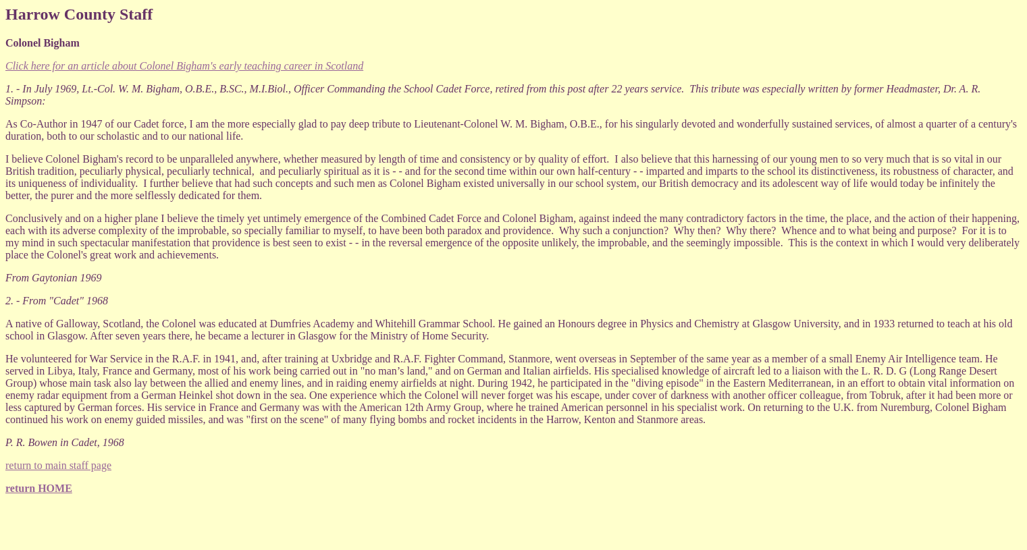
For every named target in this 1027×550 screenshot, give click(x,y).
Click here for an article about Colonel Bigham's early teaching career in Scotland (184, 66)
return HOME (38, 488)
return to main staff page (58, 465)
